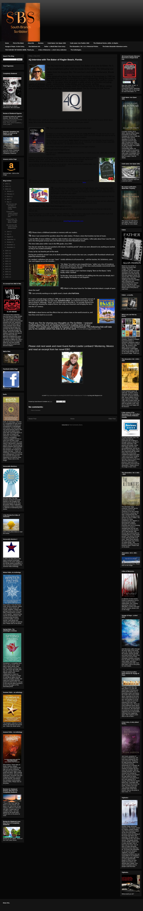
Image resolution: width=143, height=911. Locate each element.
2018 (7, 256)
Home (7, 43)
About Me (31, 43)
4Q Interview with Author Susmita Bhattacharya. (11, 226)
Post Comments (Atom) (75, 425)
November (10, 244)
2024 (7, 271)
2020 (7, 261)
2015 (7, 189)
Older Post (112, 419)
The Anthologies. (76, 50)
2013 (7, 183)
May (8, 202)
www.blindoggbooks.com (89, 328)
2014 (7, 186)
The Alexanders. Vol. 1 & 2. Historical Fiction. (84, 46)
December (10, 247)
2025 (7, 274)
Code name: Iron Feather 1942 (79, 43)
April (8, 199)
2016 (7, 250)
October (9, 242)
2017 (7, 253)
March (9, 196)
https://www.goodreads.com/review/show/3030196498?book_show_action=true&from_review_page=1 (12, 122)
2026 (7, 277)
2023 (7, 269)
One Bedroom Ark (34, 46)
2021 (7, 264)
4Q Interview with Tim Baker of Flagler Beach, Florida (11, 206)
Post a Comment (35, 410)
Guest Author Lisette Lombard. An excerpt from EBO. (12, 214)
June (8, 231)
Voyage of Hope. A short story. (14, 46)
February (10, 194)
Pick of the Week (18, 43)
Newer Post (32, 419)
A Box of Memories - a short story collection (52, 50)
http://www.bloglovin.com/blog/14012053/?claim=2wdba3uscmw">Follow (67, 395)
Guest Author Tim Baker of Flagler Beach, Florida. (11, 220)
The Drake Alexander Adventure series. (115, 46)
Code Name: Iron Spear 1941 (57, 43)
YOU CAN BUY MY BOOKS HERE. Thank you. (19, 50)
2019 (7, 258)
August (9, 237)
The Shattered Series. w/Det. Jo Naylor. (105, 43)
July (8, 234)
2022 (7, 266)
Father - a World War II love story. (55, 46)
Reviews (40, 43)
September (10, 239)
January (9, 191)
